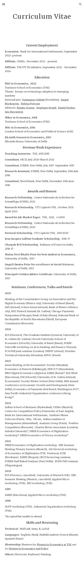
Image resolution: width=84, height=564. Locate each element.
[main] (42, 20)
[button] (3, 4)
